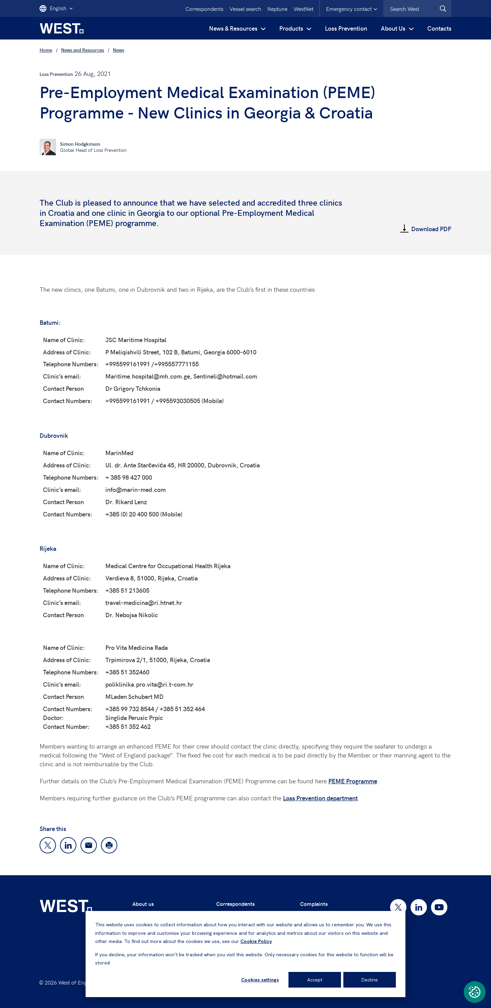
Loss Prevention (346, 28)
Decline (369, 980)
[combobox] (417, 8)
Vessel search (245, 8)
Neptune (277, 8)
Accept (314, 980)
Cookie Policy (256, 941)
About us (143, 903)
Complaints (314, 903)
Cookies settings (260, 980)
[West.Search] (442, 8)
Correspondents (204, 8)
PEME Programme (352, 781)
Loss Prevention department (320, 798)
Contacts (439, 28)
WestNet (303, 8)
